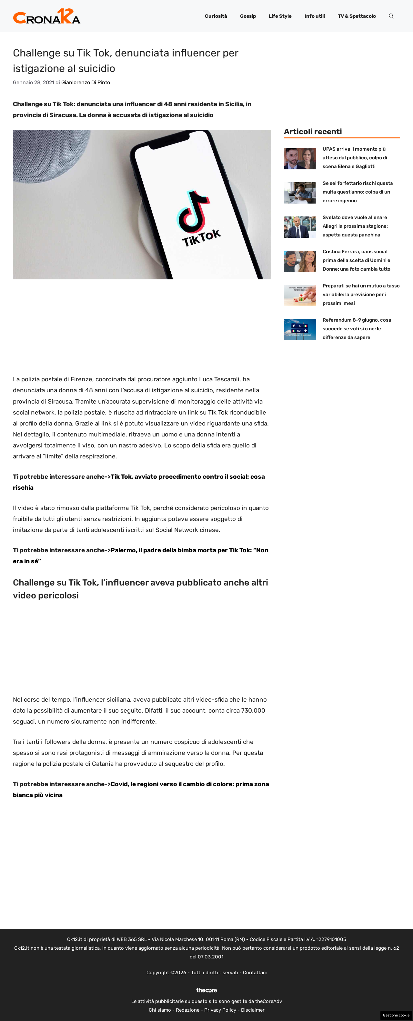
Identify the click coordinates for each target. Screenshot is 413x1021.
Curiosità (216, 16)
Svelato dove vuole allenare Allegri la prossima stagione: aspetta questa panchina (355, 226)
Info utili (315, 16)
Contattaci (255, 973)
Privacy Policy (220, 1010)
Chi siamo (160, 1010)
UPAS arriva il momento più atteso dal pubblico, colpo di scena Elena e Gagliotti (355, 157)
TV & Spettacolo (357, 16)
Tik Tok (218, 412)
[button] (391, 16)
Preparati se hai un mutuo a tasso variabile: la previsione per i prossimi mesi (361, 294)
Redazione (187, 1010)
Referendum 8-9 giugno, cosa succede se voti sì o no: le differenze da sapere (357, 328)
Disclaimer (253, 1010)
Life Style (280, 16)
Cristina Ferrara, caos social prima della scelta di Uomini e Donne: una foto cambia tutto (356, 260)
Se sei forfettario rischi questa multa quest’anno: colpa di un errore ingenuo (358, 192)
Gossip (248, 16)
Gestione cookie (396, 1015)
